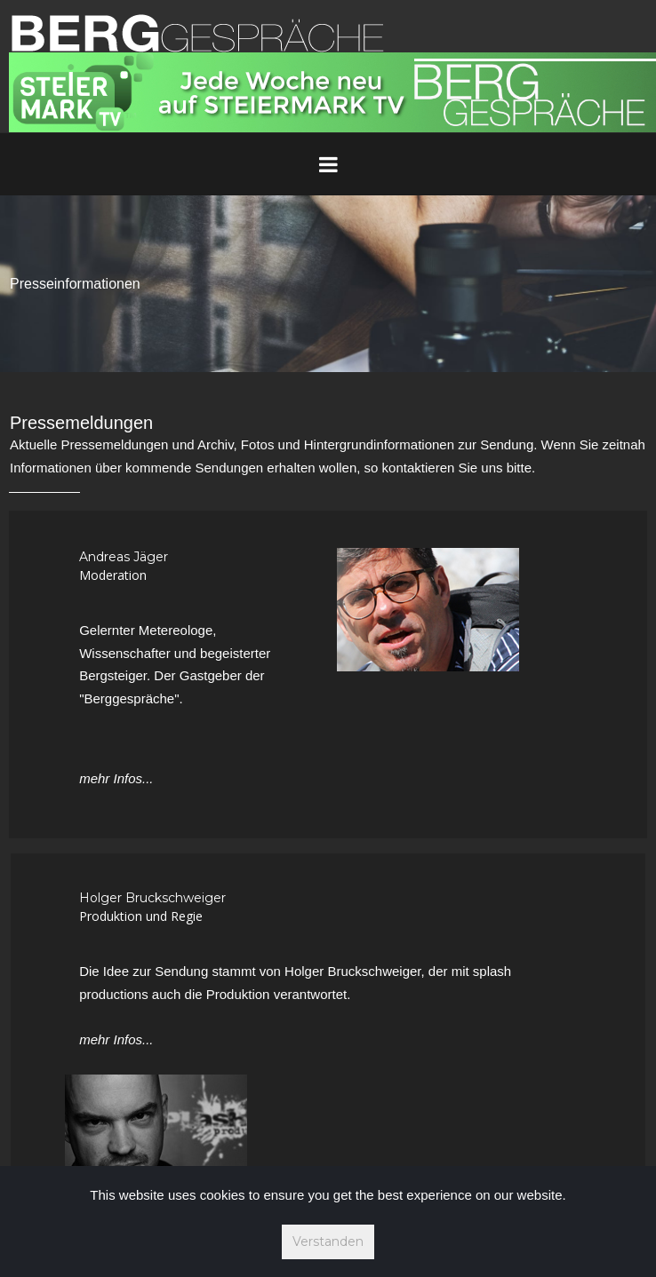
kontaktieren (418, 467)
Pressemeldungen (81, 422)
